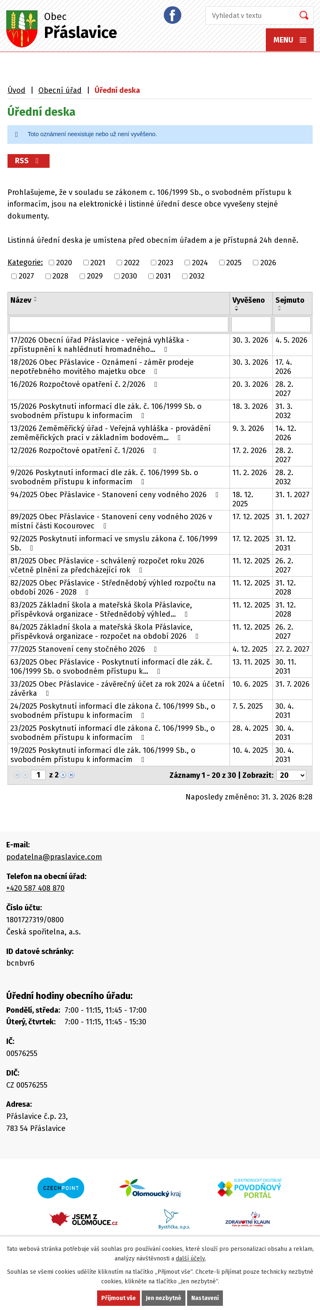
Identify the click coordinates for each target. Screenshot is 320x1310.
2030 (129, 276)
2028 (60, 276)
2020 (64, 262)
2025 (234, 262)
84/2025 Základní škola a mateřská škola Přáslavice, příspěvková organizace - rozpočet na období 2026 (106, 632)
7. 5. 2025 (247, 706)
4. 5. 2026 (291, 340)
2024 (200, 262)
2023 (165, 262)
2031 (163, 276)
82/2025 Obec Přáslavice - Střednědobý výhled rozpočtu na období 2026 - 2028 (113, 587)
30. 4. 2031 (284, 711)
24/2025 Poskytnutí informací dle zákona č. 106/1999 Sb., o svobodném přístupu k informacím (112, 711)
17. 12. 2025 (251, 516)
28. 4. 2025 (250, 728)
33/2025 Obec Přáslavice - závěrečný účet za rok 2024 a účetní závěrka (117, 689)
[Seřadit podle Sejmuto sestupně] (280, 309)
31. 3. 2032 (283, 411)
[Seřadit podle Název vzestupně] (35, 297)
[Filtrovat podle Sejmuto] (292, 324)
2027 (26, 276)
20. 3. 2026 (250, 384)
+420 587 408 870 (35, 888)
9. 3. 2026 (248, 428)
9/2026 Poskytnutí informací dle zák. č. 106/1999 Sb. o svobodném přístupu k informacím (104, 477)
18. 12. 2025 (242, 499)
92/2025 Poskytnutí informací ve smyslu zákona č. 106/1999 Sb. (114, 543)
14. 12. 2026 (285, 433)
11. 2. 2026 (249, 472)
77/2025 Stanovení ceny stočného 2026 (85, 649)
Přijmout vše (118, 1298)
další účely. (191, 1258)
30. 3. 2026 (250, 340)
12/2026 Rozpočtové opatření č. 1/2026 (85, 450)
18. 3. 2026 (250, 406)
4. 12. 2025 (250, 649)
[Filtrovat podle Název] (118, 324)
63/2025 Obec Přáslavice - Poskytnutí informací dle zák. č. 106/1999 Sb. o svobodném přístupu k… (111, 666)
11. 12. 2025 (251, 560)
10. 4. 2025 (250, 750)
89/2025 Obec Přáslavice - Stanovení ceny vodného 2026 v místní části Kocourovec (111, 521)
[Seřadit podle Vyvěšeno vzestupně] (237, 306)
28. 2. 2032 (284, 477)
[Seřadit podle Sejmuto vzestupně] (280, 306)
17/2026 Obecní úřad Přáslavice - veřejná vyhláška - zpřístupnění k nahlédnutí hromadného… (99, 345)
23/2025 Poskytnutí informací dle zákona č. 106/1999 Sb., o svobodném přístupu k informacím (112, 733)
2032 (197, 276)
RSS (28, 160)
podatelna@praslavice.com (54, 857)
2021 (97, 262)
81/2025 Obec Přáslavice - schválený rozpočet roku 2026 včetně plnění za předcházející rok (107, 565)
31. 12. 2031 (285, 543)
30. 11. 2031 (285, 666)
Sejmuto (290, 300)
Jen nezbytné (163, 1298)
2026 (268, 262)
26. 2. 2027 (284, 565)
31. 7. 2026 (292, 684)
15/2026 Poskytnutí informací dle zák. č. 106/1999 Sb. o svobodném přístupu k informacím (106, 411)
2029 (95, 276)
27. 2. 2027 (292, 649)
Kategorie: (25, 262)
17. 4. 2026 (283, 367)
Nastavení (205, 1298)
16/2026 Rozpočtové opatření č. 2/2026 (85, 384)
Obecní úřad (60, 90)
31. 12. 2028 (285, 587)
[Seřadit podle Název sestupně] (35, 300)
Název (20, 300)
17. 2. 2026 (249, 450)
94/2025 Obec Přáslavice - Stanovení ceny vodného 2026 (116, 494)
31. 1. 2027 (292, 494)
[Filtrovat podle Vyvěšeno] (251, 324)
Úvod (16, 90)
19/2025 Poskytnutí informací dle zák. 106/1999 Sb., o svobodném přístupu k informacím (102, 755)
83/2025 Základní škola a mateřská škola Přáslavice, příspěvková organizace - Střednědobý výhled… (101, 609)
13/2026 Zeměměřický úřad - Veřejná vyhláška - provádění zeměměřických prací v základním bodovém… (110, 433)
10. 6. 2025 (250, 684)
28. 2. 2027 (284, 389)
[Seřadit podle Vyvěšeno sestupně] (237, 309)
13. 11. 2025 (251, 662)
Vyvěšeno (248, 300)
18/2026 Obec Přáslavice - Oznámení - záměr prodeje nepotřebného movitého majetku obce (102, 367)
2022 (132, 262)
